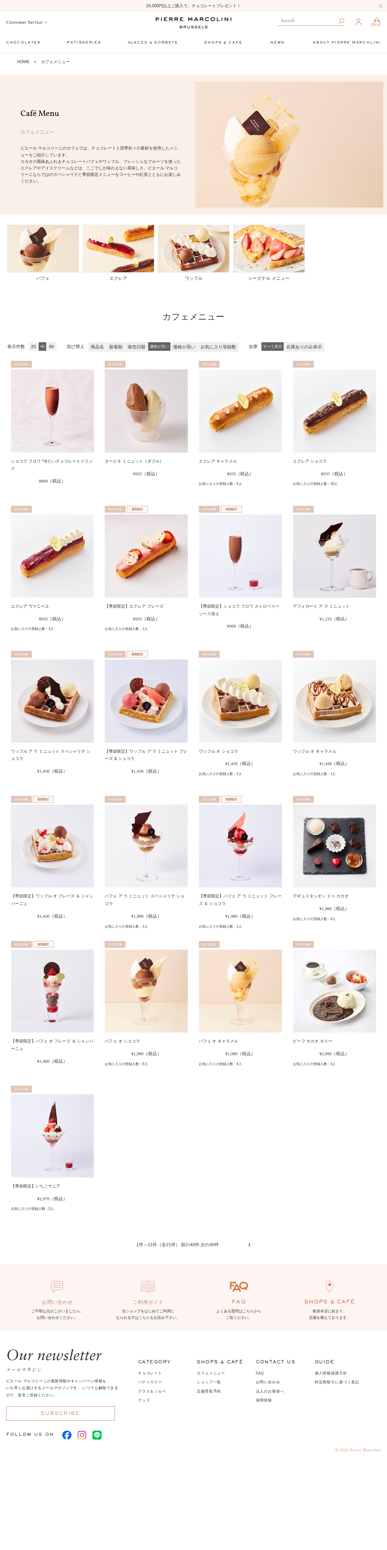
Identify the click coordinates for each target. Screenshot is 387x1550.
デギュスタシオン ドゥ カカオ (321, 896)
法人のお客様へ (270, 1391)
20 (33, 346)
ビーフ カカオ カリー (312, 1041)
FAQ (260, 1373)
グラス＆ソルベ (152, 1391)
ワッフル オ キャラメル (314, 751)
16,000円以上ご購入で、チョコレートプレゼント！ (193, 5)
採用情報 (264, 1400)
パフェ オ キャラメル (218, 1041)
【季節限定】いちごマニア (35, 1186)
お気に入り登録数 (218, 346)
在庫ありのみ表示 (304, 346)
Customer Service (24, 23)
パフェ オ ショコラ (122, 1041)
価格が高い (184, 346)
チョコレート (150, 1373)
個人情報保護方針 (331, 1373)
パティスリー (150, 1382)
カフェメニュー (55, 61)
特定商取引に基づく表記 (337, 1382)
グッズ (144, 1400)
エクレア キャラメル (218, 461)
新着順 (115, 346)
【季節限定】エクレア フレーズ (134, 606)
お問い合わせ (268, 1382)
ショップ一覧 (209, 1382)
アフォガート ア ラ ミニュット (321, 606)
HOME (23, 61)
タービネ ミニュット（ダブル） (134, 461)
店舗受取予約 (209, 1391)
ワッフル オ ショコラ (218, 751)
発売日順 (136, 346)
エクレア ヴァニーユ (30, 606)
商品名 (97, 346)
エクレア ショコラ (310, 461)
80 (51, 346)
